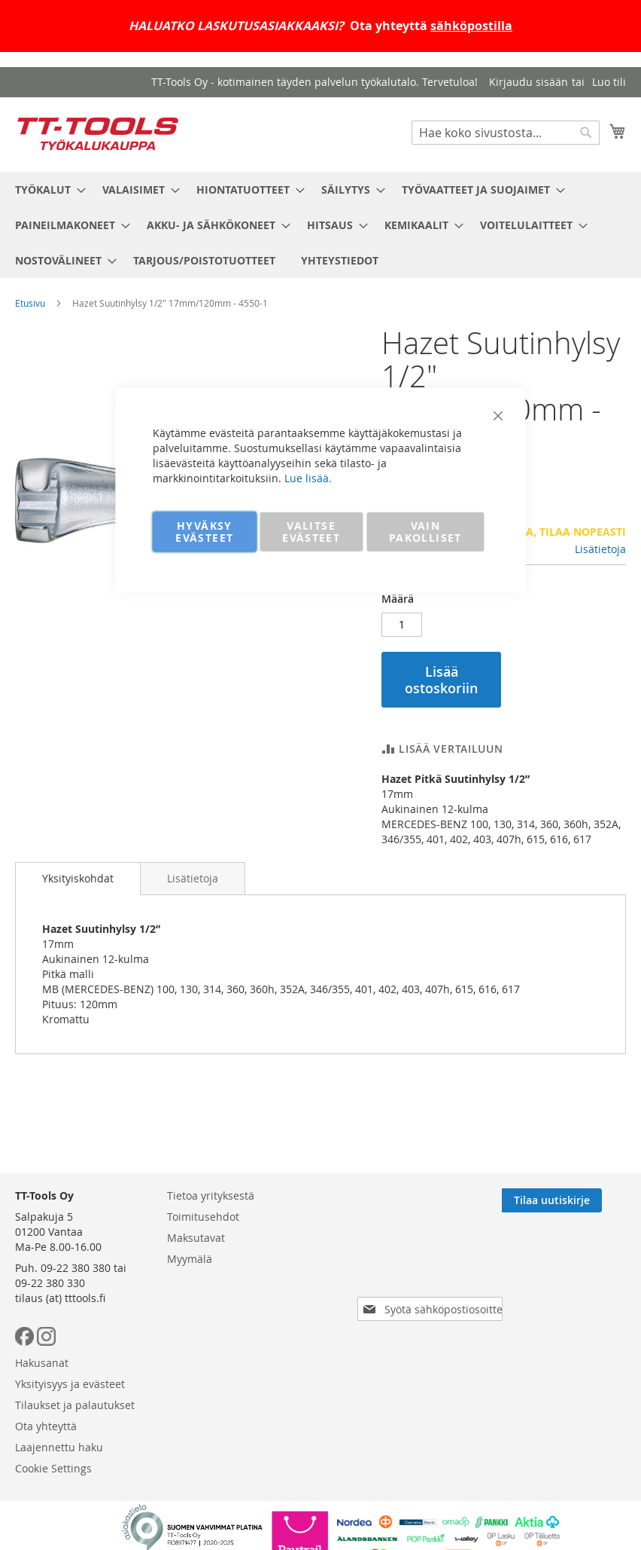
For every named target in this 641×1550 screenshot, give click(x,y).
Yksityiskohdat (78, 878)
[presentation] (423, 1266)
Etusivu (30, 303)
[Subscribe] (576, 1200)
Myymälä (189, 1259)
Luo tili (609, 82)
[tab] (78, 878)
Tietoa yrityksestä (210, 1195)
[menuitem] (46, 189)
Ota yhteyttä (46, 1426)
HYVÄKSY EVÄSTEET (204, 531)
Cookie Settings (53, 1468)
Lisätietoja (600, 549)
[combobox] (506, 133)
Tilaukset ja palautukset (75, 1405)
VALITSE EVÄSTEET (311, 531)
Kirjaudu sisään (528, 82)
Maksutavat (196, 1238)
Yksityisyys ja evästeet (70, 1384)
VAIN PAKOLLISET (425, 531)
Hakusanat (41, 1363)
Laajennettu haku (59, 1447)
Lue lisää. (308, 477)
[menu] (320, 225)
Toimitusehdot (203, 1216)
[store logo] (98, 134)
